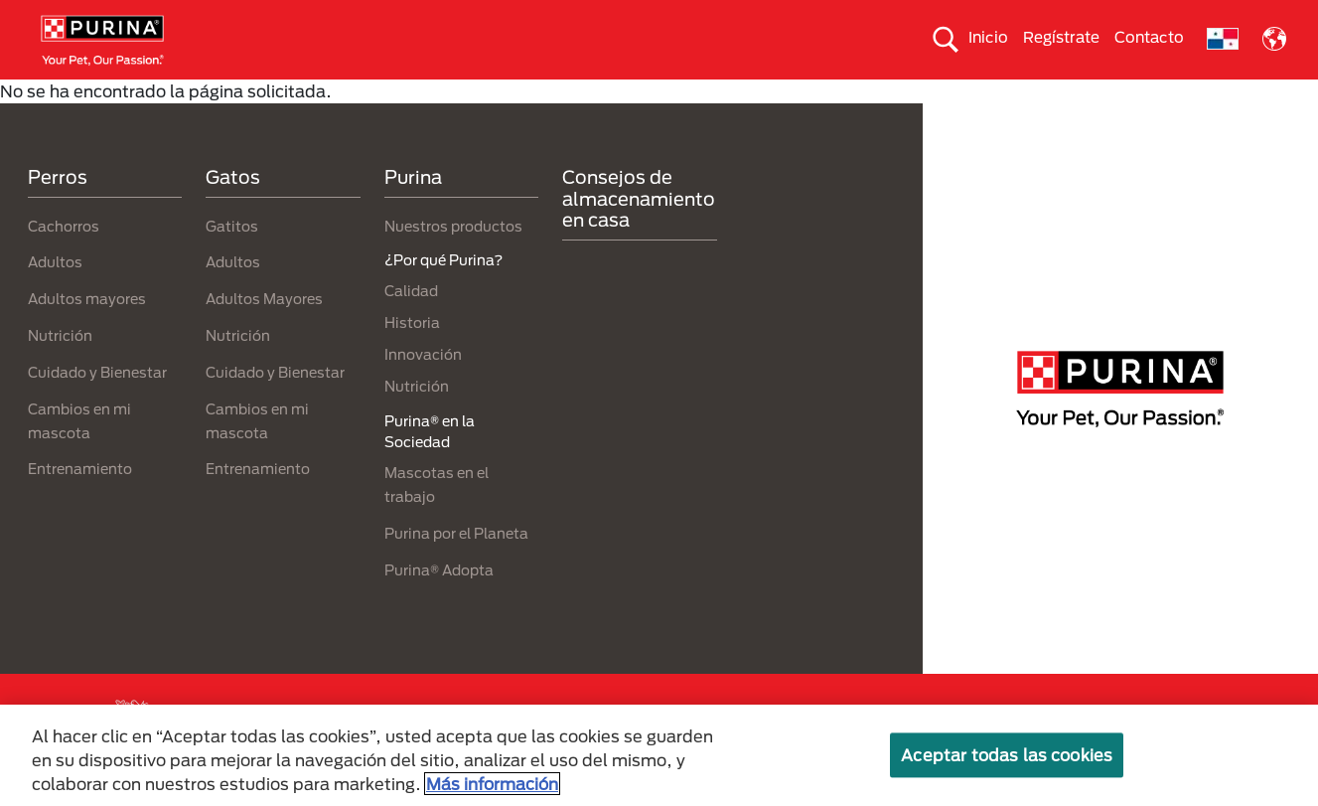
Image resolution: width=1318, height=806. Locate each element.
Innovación (423, 390)
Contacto (1149, 37)
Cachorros (63, 260)
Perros (182, 96)
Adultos (55, 297)
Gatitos (232, 260)
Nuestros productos (453, 260)
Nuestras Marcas (373, 96)
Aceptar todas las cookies (1006, 754)
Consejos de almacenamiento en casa (638, 234)
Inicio (988, 37)
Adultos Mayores (264, 334)
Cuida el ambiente (711, 96)
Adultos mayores (87, 334)
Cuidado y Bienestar (97, 407)
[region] (659, 755)
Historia (412, 358)
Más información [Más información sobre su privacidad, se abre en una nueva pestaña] (492, 783)
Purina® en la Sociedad (540, 96)
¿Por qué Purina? (1103, 96)
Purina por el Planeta (456, 568)
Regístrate (1061, 37)
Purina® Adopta (439, 604)
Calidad (411, 326)
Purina (413, 213)
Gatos (261, 96)
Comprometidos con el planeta (908, 96)
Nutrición (60, 370)
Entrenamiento (80, 504)
